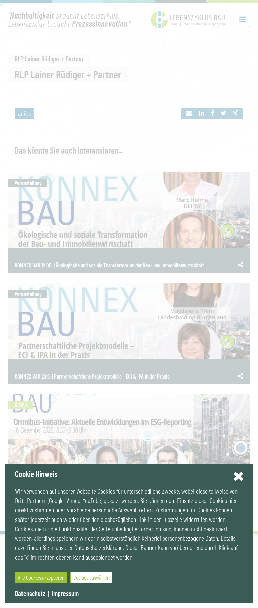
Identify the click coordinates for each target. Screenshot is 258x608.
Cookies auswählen (91, 577)
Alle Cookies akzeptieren (41, 577)
